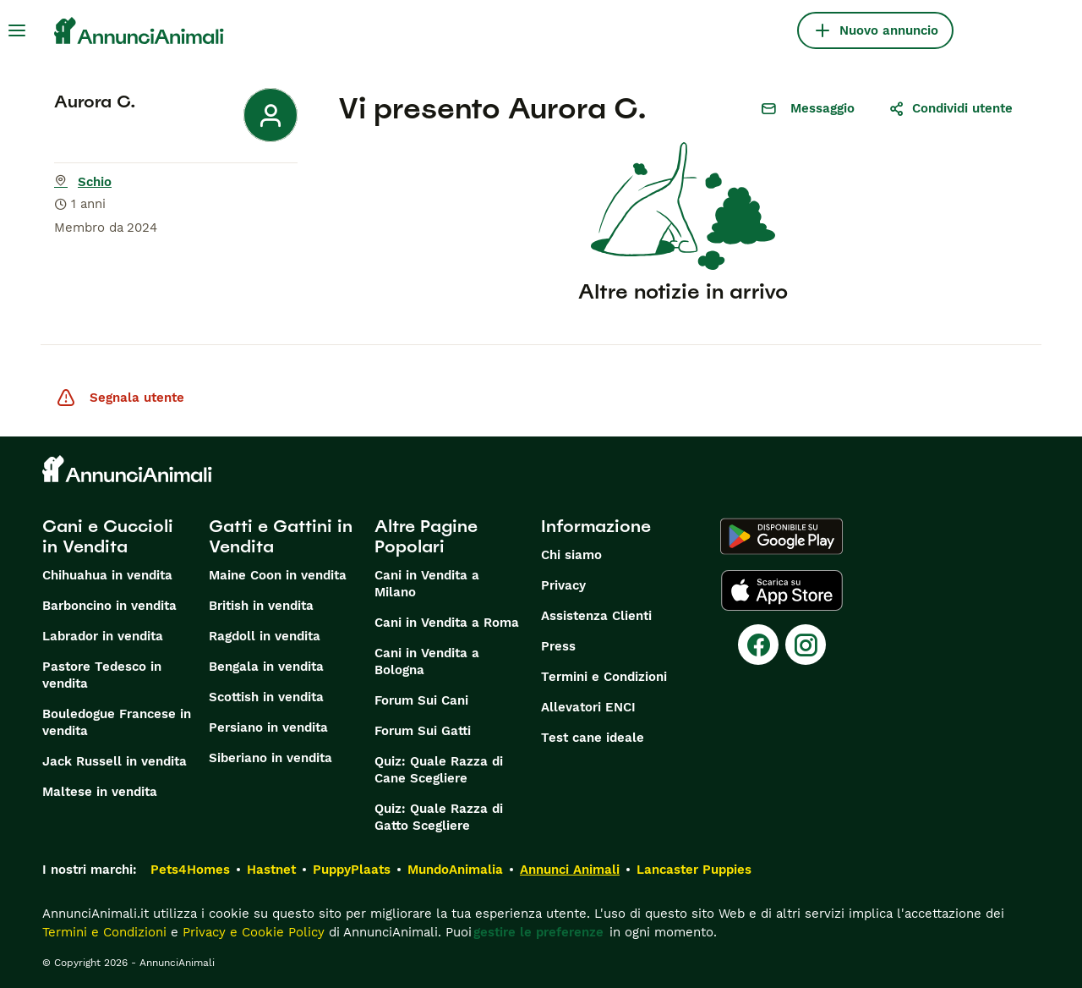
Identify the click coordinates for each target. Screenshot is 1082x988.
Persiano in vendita (268, 727)
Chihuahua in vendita (107, 575)
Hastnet (271, 869)
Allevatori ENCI (588, 707)
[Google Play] (781, 536)
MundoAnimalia (455, 869)
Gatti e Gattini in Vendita (280, 536)
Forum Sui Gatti (422, 730)
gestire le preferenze (538, 932)
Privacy (563, 585)
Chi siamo (571, 555)
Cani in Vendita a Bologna (426, 661)
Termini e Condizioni (604, 676)
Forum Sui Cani (421, 700)
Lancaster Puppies (694, 869)
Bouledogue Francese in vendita (116, 722)
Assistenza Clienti (596, 615)
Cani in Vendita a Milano (426, 584)
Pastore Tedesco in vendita (101, 675)
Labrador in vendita (102, 636)
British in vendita (261, 605)
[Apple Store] (782, 590)
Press (558, 646)
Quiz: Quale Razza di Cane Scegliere (438, 770)
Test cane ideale (592, 737)
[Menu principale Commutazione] (17, 30)
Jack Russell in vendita (114, 761)
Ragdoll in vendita (264, 636)
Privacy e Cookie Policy (251, 932)
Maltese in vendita (99, 791)
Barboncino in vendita (109, 605)
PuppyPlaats (352, 869)
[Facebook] (758, 644)
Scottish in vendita (266, 697)
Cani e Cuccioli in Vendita (107, 536)
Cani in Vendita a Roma (446, 622)
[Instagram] (805, 644)
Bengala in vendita (266, 666)
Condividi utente (950, 108)
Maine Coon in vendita (278, 575)
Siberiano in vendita (270, 758)
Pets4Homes (190, 869)
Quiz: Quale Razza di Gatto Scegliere (438, 817)
